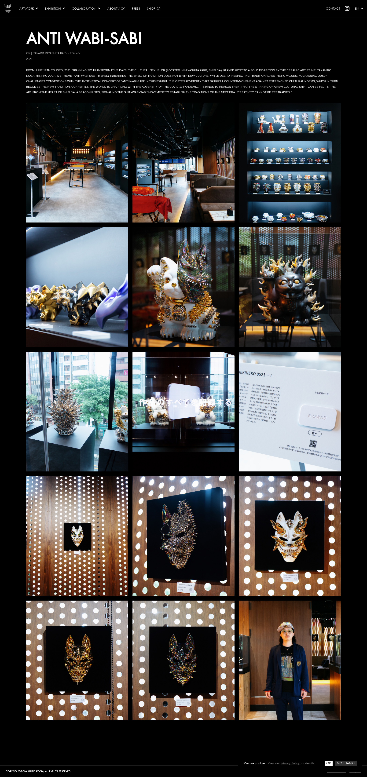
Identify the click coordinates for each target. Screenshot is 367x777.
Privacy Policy (290, 763)
